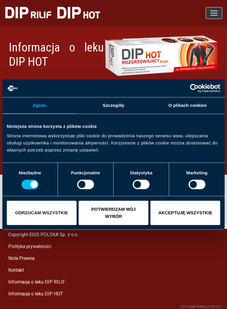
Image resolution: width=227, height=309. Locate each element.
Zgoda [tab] (39, 105)
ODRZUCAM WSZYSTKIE (41, 212)
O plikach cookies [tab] (187, 105)
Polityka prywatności (29, 246)
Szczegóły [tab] (113, 105)
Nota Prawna (21, 258)
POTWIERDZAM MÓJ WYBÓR (113, 213)
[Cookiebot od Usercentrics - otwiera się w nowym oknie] (194, 88)
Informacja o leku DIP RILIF (36, 282)
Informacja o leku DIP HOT (35, 294)
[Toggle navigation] (214, 13)
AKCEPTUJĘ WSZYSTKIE (185, 212)
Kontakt (16, 270)
